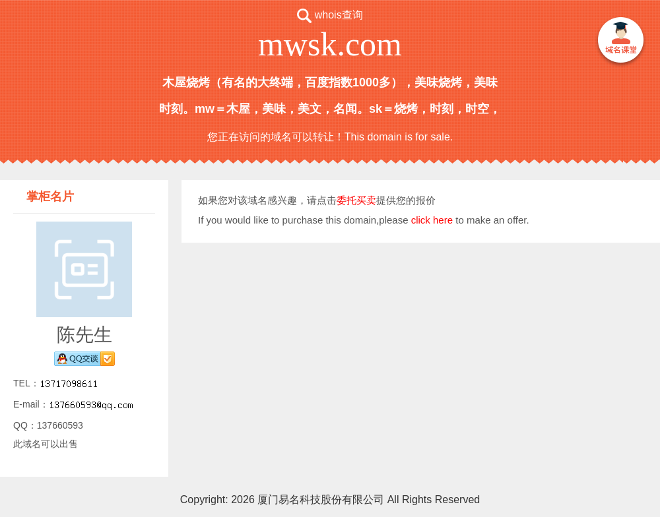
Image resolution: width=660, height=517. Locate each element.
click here (432, 220)
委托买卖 (356, 200)
